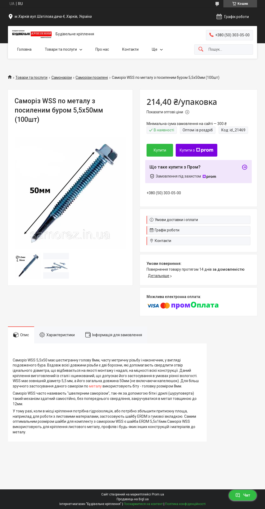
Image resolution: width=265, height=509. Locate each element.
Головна (24, 49)
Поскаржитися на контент (143, 504)
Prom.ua (158, 494)
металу (95, 386)
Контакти (130, 49)
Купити (160, 150)
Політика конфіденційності (185, 504)
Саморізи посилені (92, 77)
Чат (242, 495)
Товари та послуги (61, 49)
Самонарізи (61, 77)
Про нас (102, 49)
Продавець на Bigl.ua (133, 499)
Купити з (196, 150)
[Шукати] (201, 49)
